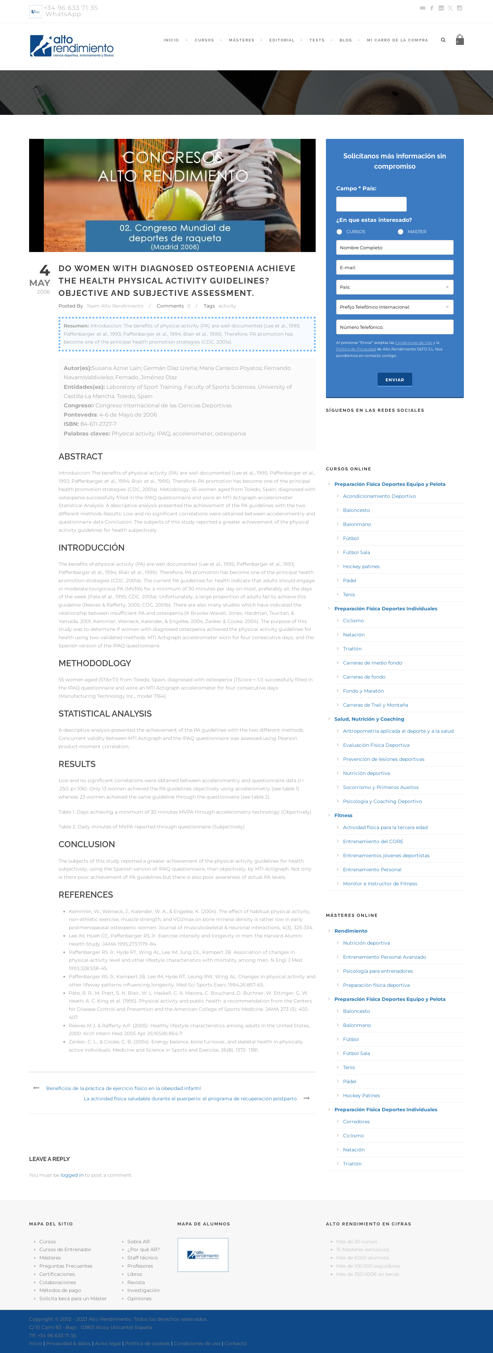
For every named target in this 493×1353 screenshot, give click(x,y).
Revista (136, 1282)
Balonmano (357, 524)
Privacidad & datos (68, 1343)
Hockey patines (361, 566)
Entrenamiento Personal (372, 869)
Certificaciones (57, 1274)
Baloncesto (356, 510)
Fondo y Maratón (363, 691)
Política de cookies (147, 1343)
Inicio (171, 40)
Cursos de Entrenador (65, 1249)
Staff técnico (142, 1258)
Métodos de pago (60, 1290)
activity (227, 306)
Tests (317, 40)
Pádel (349, 580)
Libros (134, 1274)
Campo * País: (356, 188)
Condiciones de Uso (413, 342)
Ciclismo (353, 621)
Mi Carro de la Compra (397, 40)
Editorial (282, 40)
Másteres (242, 40)
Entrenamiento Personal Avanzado (384, 957)
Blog (346, 40)
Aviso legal (108, 1343)
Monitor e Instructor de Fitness (380, 884)
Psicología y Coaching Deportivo (382, 801)
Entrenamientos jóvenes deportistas (386, 855)
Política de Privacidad (356, 349)
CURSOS (355, 231)
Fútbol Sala (356, 552)
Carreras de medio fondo (372, 663)
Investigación (143, 1290)
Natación (354, 635)
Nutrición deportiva (366, 773)
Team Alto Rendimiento (115, 306)
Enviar (394, 379)
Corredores (356, 1121)
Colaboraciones (57, 1282)
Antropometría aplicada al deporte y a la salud (398, 731)
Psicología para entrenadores (378, 971)
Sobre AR (138, 1241)
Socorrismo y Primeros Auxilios (381, 787)
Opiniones (139, 1298)
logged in (72, 1175)
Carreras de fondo (364, 677)
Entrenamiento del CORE (373, 841)
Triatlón (352, 649)
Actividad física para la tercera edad (385, 827)
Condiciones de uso (197, 1343)
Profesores (140, 1266)
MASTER (417, 231)
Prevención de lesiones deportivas (384, 759)
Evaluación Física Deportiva (376, 745)
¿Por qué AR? (143, 1249)
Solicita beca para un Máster (73, 1298)
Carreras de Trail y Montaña (375, 705)
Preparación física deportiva (376, 985)
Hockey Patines (361, 1095)
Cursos (204, 40)
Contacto (236, 1343)
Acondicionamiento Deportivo (379, 496)
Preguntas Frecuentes (65, 1266)
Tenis (349, 594)
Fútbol (351, 538)
